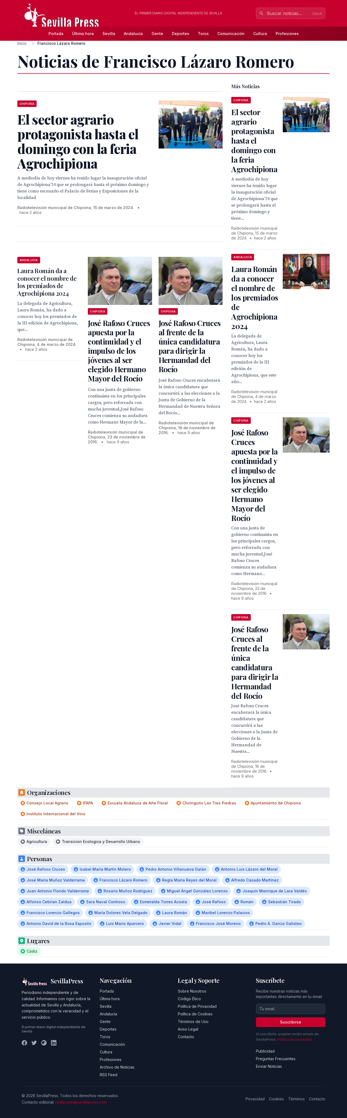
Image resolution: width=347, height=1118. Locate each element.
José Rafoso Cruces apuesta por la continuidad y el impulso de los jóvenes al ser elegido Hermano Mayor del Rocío (119, 350)
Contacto (186, 1036)
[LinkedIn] (53, 1043)
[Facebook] (24, 1043)
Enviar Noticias (269, 1066)
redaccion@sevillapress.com (81, 1102)
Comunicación (231, 33)
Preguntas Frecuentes (275, 1058)
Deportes (180, 33)
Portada (56, 33)
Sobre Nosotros (192, 991)
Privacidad (255, 1099)
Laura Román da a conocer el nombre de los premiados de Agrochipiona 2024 (46, 282)
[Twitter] (34, 1043)
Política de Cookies (195, 1014)
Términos (296, 1099)
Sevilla (108, 33)
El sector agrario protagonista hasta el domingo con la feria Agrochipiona (254, 140)
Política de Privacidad (197, 1006)
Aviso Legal (188, 1029)
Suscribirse (290, 1022)
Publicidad (265, 1051)
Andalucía (133, 33)
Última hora (83, 33)
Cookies (276, 1099)
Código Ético (189, 998)
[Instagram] (44, 1043)
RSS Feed (108, 1074)
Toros (203, 33)
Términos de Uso (193, 1021)
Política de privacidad (294, 1039)
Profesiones (287, 33)
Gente (157, 33)
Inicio (22, 43)
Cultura (260, 33)
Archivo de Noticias (117, 1067)
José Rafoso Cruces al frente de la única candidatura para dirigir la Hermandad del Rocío (189, 346)
